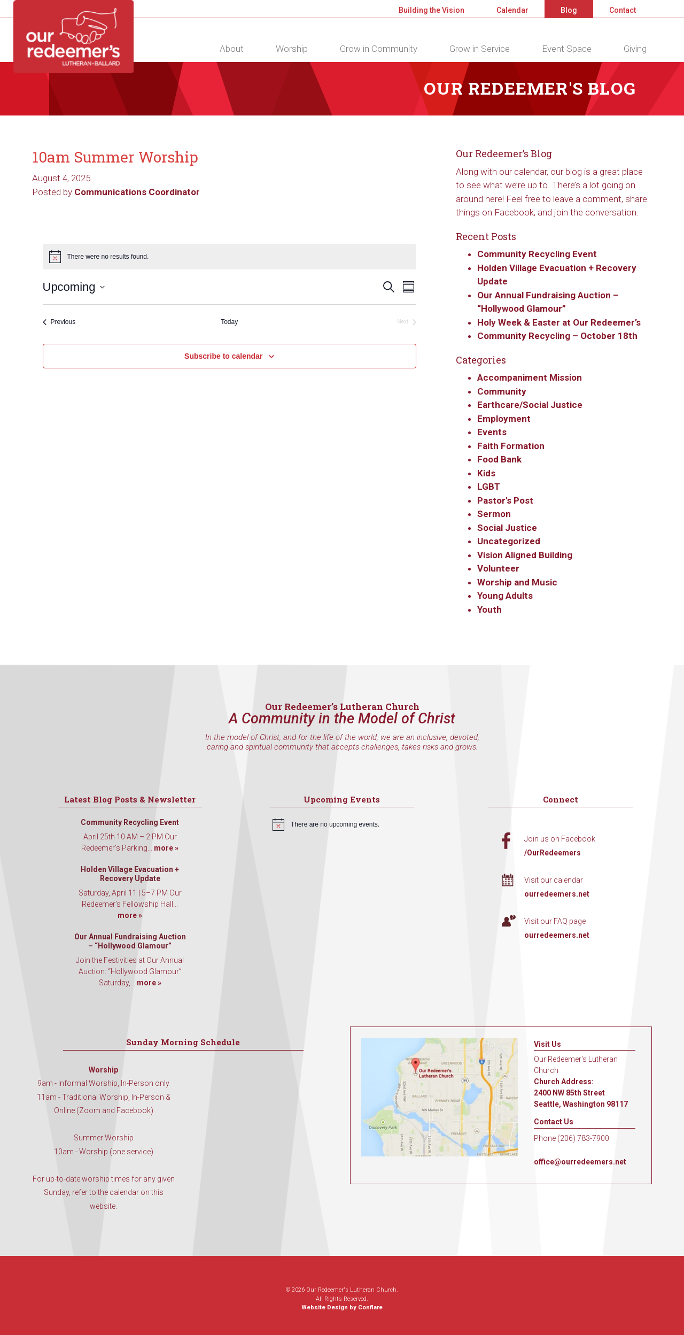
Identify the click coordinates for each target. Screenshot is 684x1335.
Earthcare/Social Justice (529, 404)
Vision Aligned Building (524, 555)
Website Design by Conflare (342, 1307)
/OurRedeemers (552, 852)
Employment (504, 418)
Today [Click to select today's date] (229, 322)
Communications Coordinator (137, 192)
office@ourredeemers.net (580, 1161)
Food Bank (499, 459)
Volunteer (498, 568)
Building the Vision (431, 10)
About (232, 48)
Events (492, 432)
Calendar (512, 10)
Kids (486, 473)
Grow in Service (479, 48)
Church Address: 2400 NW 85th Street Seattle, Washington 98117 (581, 1092)
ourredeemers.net (556, 894)
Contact (622, 10)
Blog (569, 10)
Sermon (494, 513)
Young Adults (505, 595)
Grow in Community (378, 48)
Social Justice (507, 527)
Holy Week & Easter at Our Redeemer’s (559, 322)
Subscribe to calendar (223, 356)
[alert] (342, 824)
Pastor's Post (505, 500)
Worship (292, 48)
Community (501, 391)
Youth (489, 609)
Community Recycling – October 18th (557, 335)
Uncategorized (508, 541)
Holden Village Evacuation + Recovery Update (130, 874)
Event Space (567, 48)
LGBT (488, 486)
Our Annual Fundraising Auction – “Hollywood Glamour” (130, 941)
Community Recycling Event (537, 254)
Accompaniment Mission (529, 377)
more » (166, 848)
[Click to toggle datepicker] (74, 287)
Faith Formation (511, 446)
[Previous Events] (59, 322)
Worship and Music (517, 582)
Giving (635, 48)
